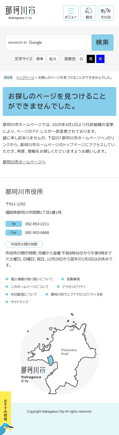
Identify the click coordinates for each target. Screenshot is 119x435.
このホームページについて (30, 287)
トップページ (25, 78)
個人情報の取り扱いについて (32, 279)
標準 (39, 59)
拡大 (53, 59)
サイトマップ (19, 302)
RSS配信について (24, 294)
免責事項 (73, 279)
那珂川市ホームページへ (24, 162)
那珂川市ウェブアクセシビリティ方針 (77, 294)
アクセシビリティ (74, 287)
